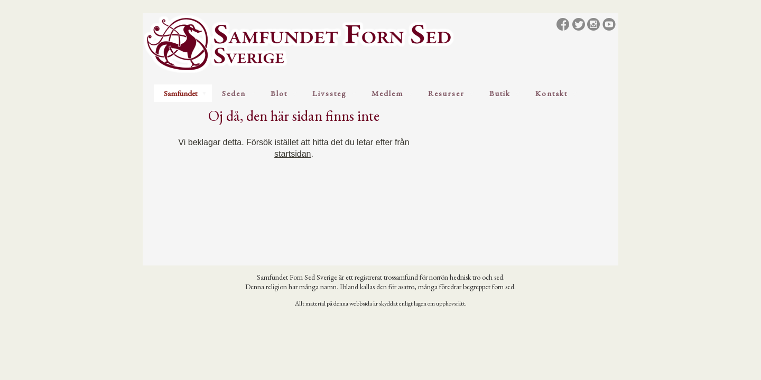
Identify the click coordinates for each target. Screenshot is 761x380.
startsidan (292, 153)
